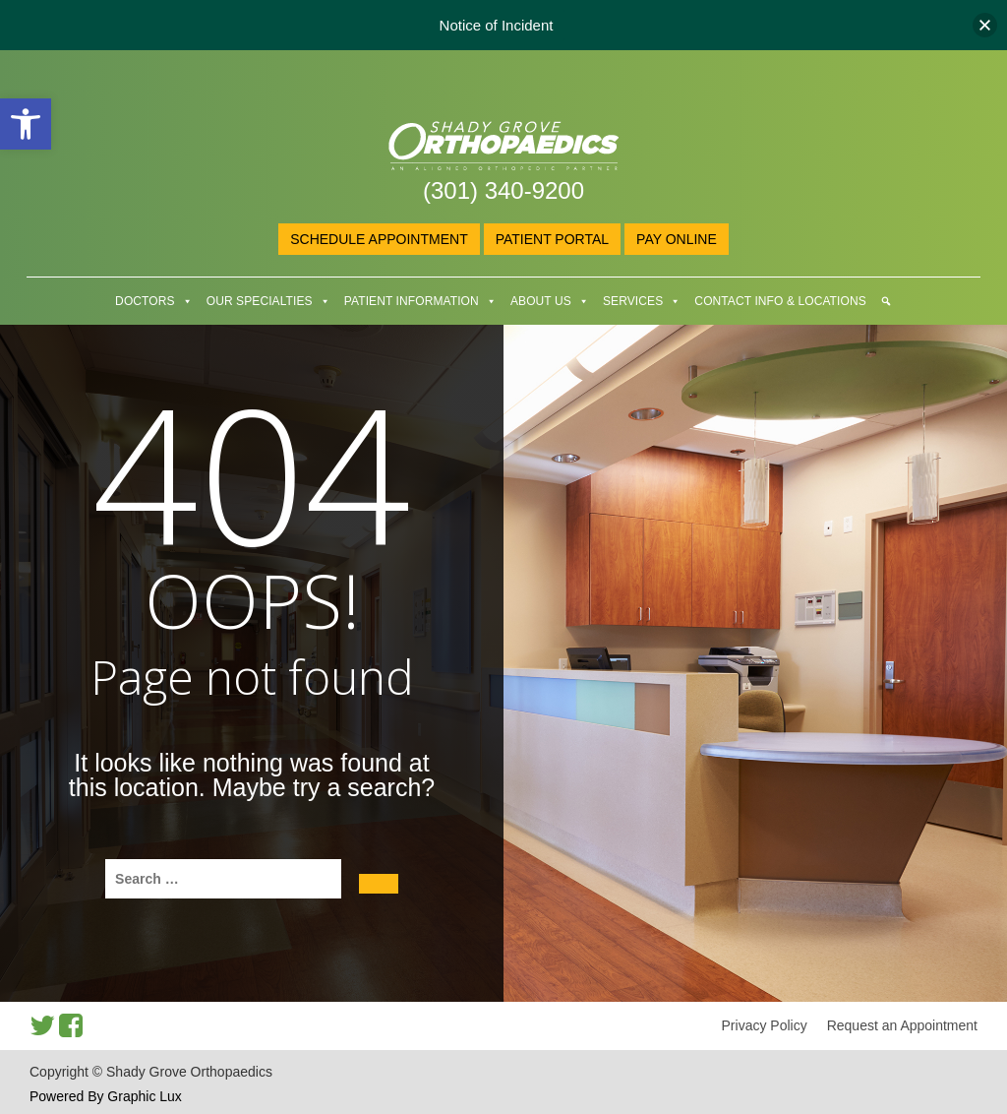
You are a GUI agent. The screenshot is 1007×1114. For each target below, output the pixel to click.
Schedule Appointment (378, 239)
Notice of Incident (497, 25)
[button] (25, 124)
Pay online (676, 239)
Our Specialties (260, 301)
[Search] (886, 301)
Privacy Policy (764, 1025)
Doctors (144, 301)
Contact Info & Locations (779, 301)
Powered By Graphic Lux (106, 1096)
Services (633, 301)
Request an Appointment (902, 1025)
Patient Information (411, 301)
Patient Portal (552, 239)
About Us (540, 301)
